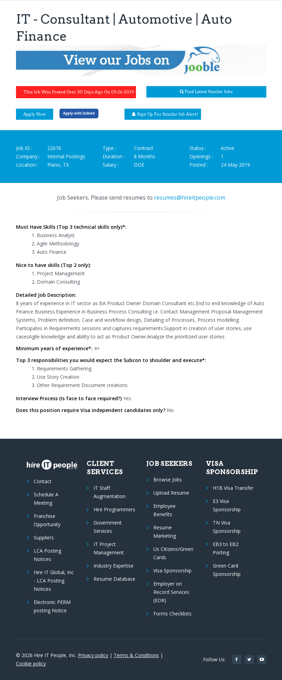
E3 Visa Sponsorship (227, 505)
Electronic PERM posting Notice (52, 606)
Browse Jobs (167, 479)
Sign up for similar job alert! (165, 114)
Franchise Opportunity (47, 520)
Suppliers (44, 537)
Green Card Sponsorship (227, 569)
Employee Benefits (164, 510)
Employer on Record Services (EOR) (171, 592)
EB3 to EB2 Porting (226, 548)
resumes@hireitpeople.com (189, 197)
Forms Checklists (172, 613)
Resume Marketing (164, 531)
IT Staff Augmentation (110, 492)
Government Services (108, 526)
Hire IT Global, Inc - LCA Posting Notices (54, 580)
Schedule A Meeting (46, 498)
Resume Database (114, 579)
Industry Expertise (114, 565)
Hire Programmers (114, 509)
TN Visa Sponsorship (227, 526)
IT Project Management (109, 548)
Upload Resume (171, 492)
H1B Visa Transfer (233, 488)
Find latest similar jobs (206, 91)
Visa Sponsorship (172, 570)
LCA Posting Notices (47, 554)
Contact (42, 481)
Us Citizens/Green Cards (173, 553)
